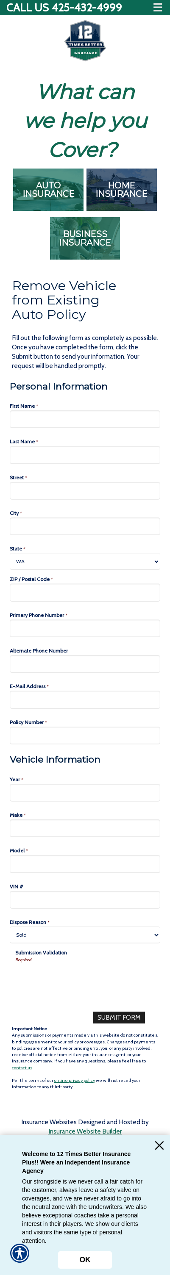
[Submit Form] (119, 1017)
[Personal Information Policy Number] (85, 735)
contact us (22, 1067)
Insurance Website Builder (85, 1131)
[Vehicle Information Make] (85, 828)
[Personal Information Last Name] (85, 455)
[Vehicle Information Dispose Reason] (85, 935)
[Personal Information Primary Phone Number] (85, 628)
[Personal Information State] (85, 561)
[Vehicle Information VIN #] (85, 900)
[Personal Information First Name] (85, 419)
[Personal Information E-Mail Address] (85, 699)
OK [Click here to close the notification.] (84, 1260)
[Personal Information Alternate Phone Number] (85, 664)
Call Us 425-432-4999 (64, 7)
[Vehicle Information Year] (85, 793)
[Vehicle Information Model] (85, 864)
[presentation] (79, 979)
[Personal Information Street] (85, 491)
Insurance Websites (49, 1122)
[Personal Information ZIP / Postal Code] (85, 592)
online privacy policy (74, 1080)
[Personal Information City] (85, 526)
